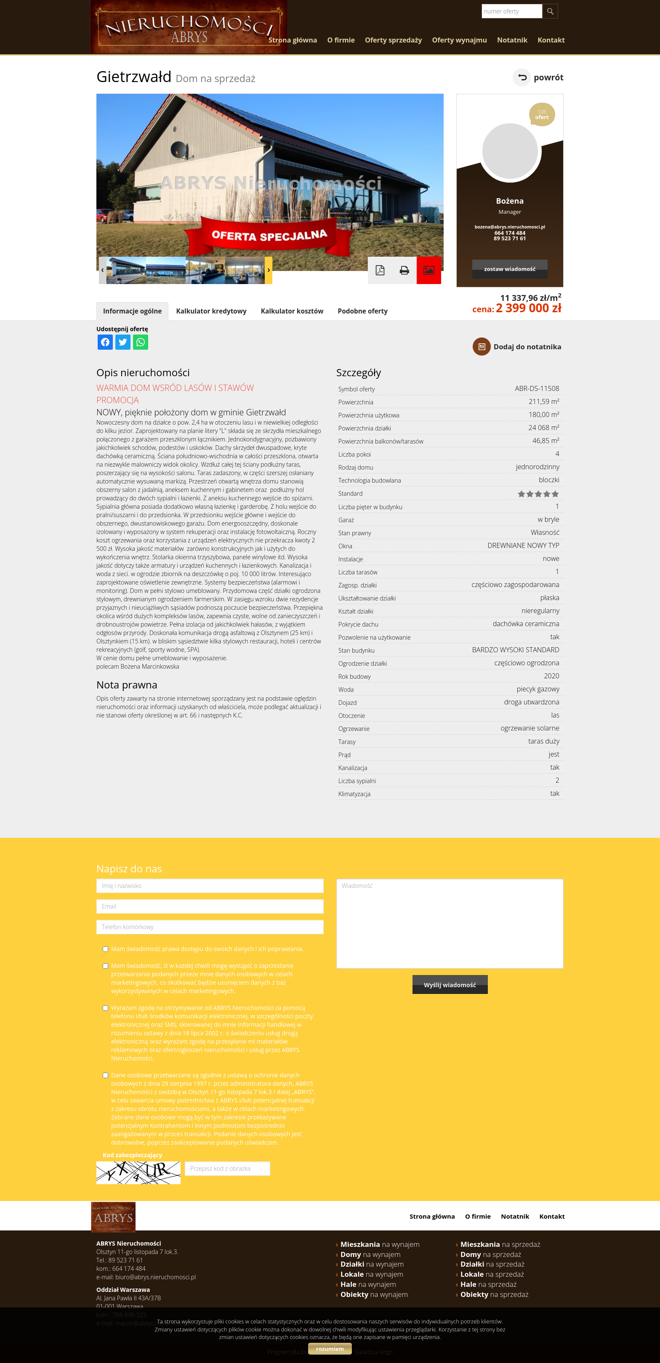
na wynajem (380, 1244)
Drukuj (404, 270)
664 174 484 (510, 232)
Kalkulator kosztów (292, 311)
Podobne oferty (362, 311)
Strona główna (293, 40)
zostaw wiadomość (509, 269)
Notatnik (512, 40)
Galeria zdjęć (429, 270)
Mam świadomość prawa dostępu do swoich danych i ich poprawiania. (203, 949)
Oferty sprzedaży (393, 40)
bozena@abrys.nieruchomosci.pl (510, 227)
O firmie (340, 40)
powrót (549, 77)
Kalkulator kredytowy (211, 311)
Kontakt (551, 40)
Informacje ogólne (132, 311)
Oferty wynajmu (459, 40)
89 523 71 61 (510, 238)
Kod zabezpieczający (132, 1155)
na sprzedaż (500, 1244)
